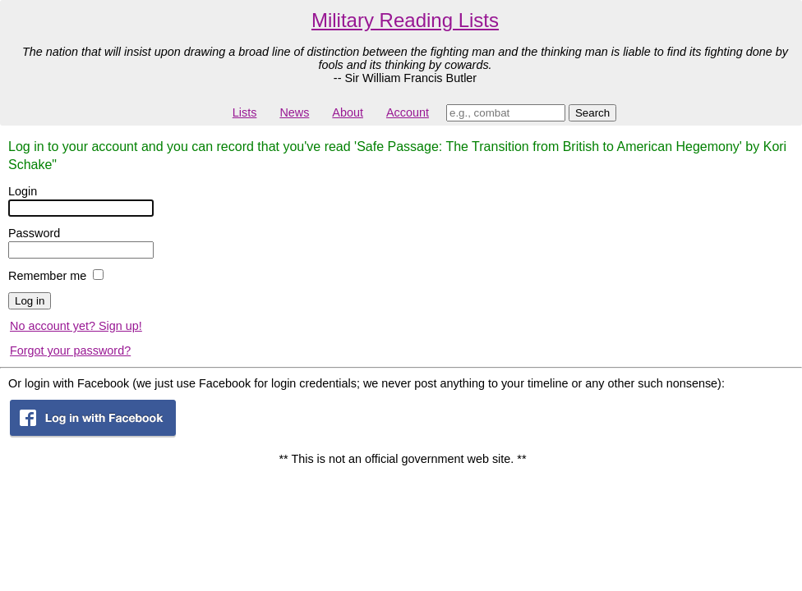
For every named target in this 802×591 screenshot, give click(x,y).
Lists (245, 112)
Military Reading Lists (405, 20)
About (347, 112)
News (294, 112)
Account (407, 112)
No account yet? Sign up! (76, 325)
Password (34, 233)
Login (22, 191)
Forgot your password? (70, 350)
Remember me (47, 275)
